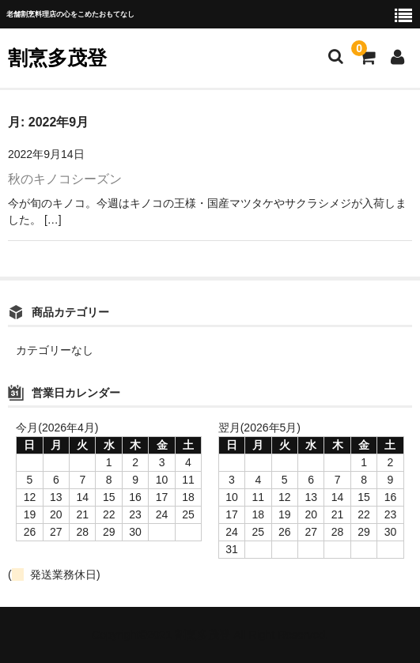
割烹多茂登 (57, 58)
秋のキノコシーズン (65, 179)
